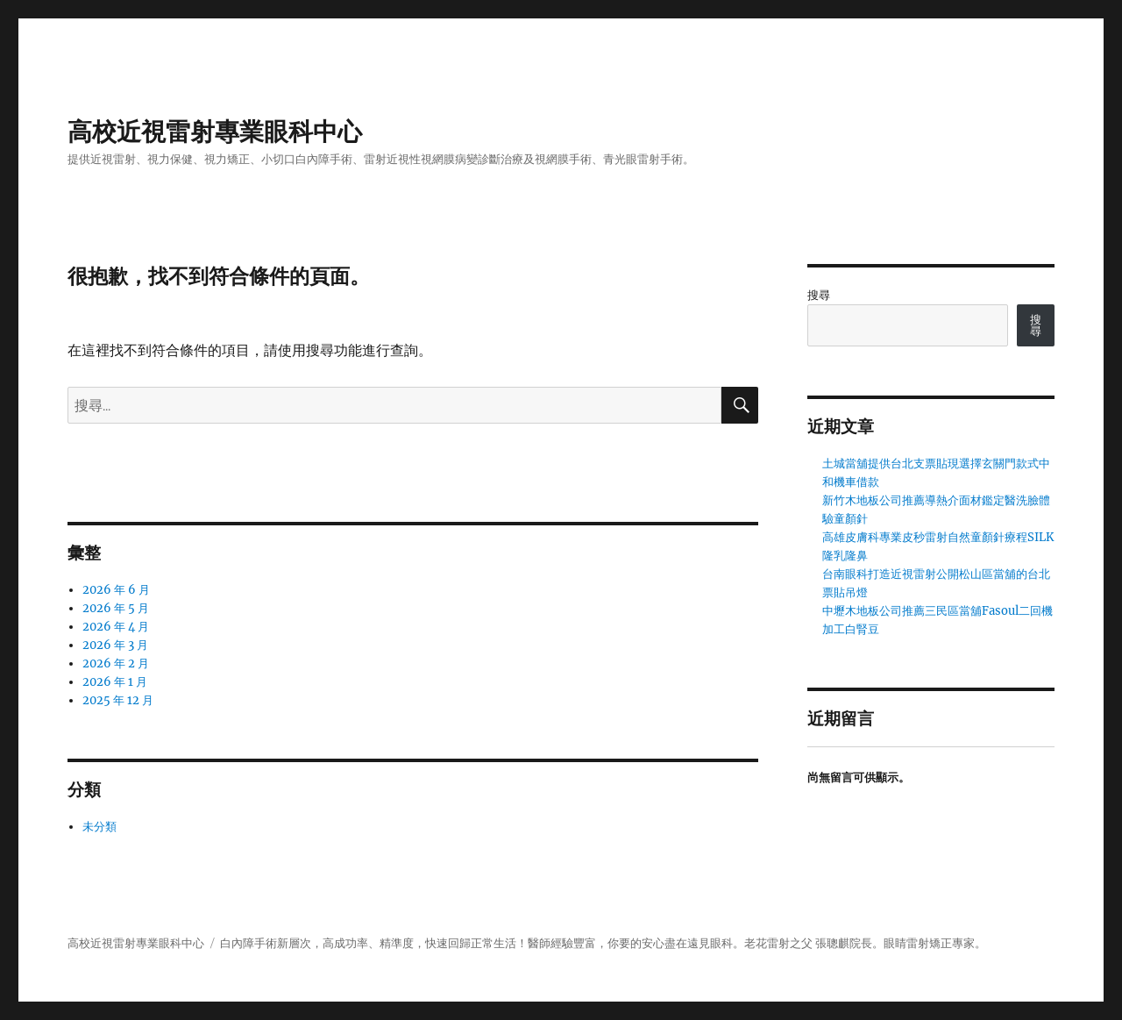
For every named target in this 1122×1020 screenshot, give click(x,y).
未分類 (99, 826)
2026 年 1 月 (114, 681)
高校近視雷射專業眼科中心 (214, 131)
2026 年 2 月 (115, 663)
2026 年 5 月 (115, 608)
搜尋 (818, 295)
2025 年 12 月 (117, 700)
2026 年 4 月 (115, 626)
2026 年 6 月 (116, 589)
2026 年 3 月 (115, 645)
